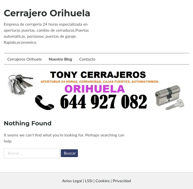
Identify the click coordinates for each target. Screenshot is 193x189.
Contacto (87, 59)
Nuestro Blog (60, 59)
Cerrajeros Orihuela (24, 59)
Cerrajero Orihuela (47, 13)
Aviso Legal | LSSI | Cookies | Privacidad (96, 180)
